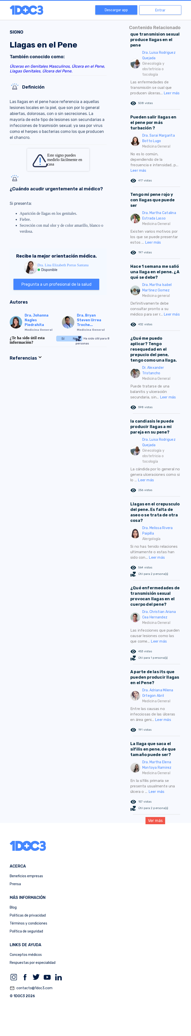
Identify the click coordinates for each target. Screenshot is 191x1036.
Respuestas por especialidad (32, 963)
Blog (13, 907)
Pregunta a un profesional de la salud (56, 284)
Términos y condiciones (28, 923)
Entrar (160, 10)
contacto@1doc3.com (31, 988)
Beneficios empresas (26, 876)
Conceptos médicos (26, 955)
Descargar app (116, 10)
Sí (62, 338)
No (75, 338)
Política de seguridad (26, 931)
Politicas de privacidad (28, 915)
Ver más (155, 820)
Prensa (15, 884)
